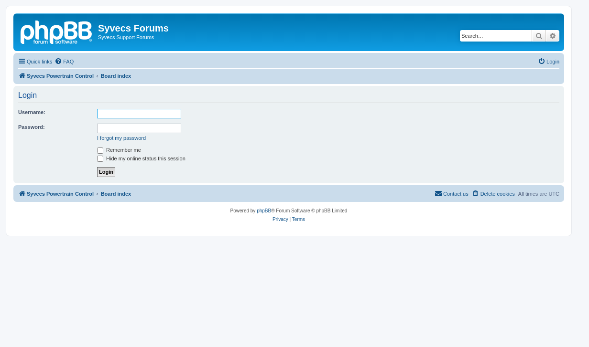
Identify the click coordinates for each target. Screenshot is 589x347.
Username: (31, 112)
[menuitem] (64, 61)
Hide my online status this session (141, 158)
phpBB (264, 210)
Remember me (119, 150)
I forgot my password (121, 138)
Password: (31, 127)
